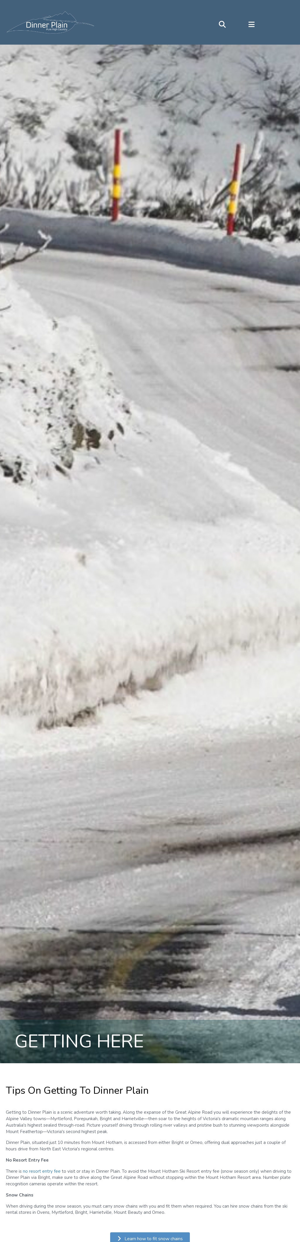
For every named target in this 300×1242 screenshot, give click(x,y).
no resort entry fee (42, 1171)
